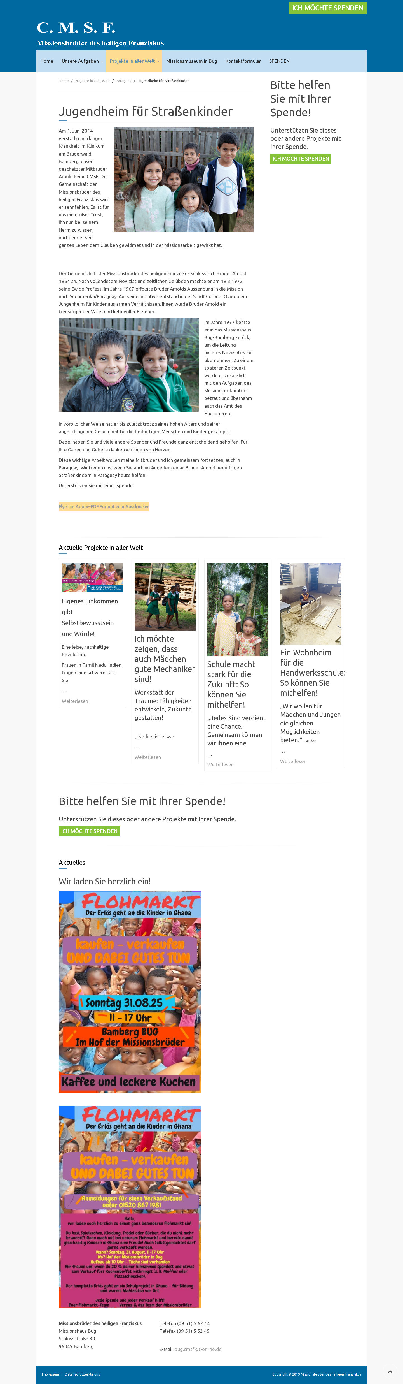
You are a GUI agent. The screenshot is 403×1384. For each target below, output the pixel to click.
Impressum (50, 1374)
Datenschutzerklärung (82, 1374)
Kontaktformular (243, 61)
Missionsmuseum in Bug (191, 61)
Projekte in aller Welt (132, 61)
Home (47, 61)
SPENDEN (279, 61)
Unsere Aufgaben (80, 61)
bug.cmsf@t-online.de (198, 1349)
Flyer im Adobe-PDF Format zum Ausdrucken (104, 506)
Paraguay (124, 80)
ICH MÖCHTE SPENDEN (328, 8)
